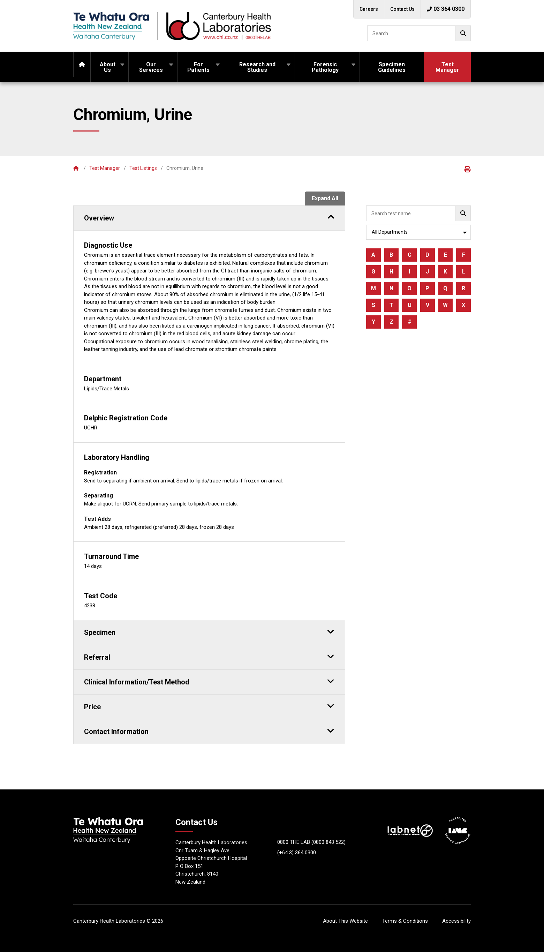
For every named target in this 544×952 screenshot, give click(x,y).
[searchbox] (419, 33)
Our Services (151, 67)
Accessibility (456, 921)
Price (209, 705)
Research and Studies (257, 67)
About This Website (345, 921)
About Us (107, 67)
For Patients (198, 67)
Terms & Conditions (405, 921)
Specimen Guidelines (392, 67)
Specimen (209, 631)
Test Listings (143, 168)
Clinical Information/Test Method (209, 681)
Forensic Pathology (325, 67)
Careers (369, 9)
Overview (209, 217)
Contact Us (402, 9)
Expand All (325, 198)
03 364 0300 (445, 9)
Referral (209, 656)
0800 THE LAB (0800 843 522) (311, 842)
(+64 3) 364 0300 (296, 852)
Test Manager (447, 67)
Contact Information (209, 730)
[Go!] (463, 33)
